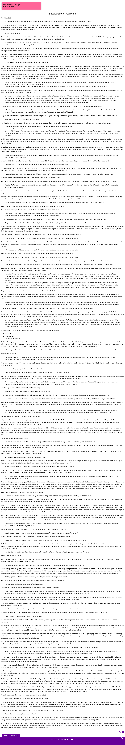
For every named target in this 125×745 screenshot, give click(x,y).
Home (5, 735)
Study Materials (15, 735)
